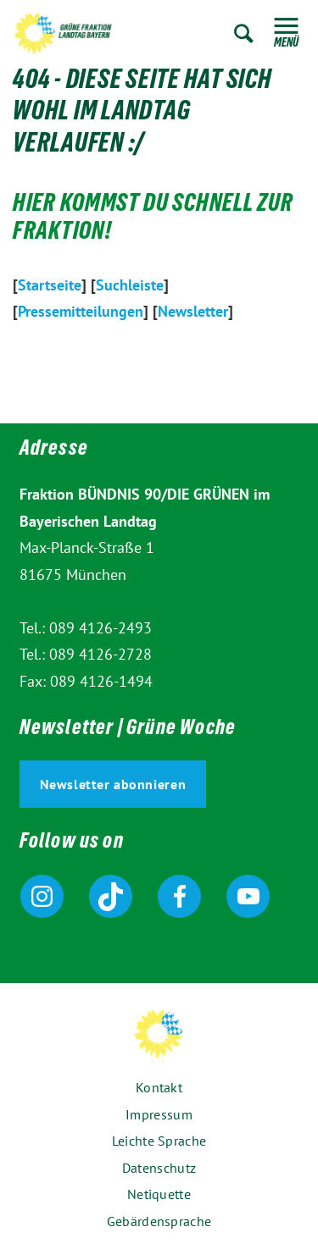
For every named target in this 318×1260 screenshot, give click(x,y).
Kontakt (159, 1087)
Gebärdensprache (159, 1221)
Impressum (159, 1114)
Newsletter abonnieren (113, 784)
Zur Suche (243, 33)
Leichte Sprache (159, 1140)
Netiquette (159, 1193)
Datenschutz (159, 1167)
